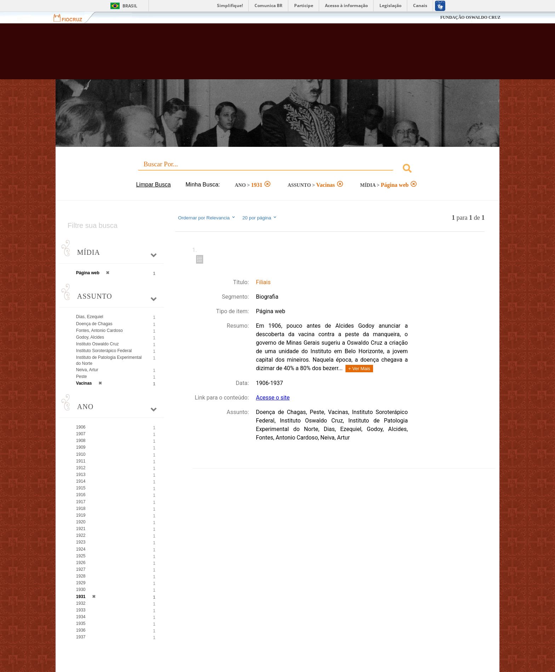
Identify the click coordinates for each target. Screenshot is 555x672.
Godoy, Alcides (90, 337)
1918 (81, 508)
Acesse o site (273, 397)
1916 (81, 494)
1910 (81, 454)
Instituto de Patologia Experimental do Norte (109, 360)
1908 (81, 440)
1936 (81, 630)
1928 (81, 576)
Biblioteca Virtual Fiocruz (239, 54)
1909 (81, 447)
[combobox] (277, 169)
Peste (81, 376)
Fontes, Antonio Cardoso (99, 330)
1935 (81, 623)
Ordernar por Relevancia (207, 217)
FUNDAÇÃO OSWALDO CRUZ (470, 17)
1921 (81, 528)
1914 (81, 481)
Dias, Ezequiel (89, 316)
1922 (81, 535)
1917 (81, 501)
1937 (81, 636)
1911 (81, 461)
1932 (81, 603)
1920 (81, 521)
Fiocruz (72, 17)
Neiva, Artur (87, 369)
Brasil (129, 6)
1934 (81, 616)
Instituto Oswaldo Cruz (97, 343)
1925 (81, 555)
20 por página (260, 217)
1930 (81, 589)
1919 (81, 515)
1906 (81, 427)
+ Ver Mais (359, 368)
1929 (81, 582)
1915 (81, 488)
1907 (81, 433)
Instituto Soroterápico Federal (104, 350)
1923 (81, 542)
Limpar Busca (153, 185)
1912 (81, 467)
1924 (81, 549)
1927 (81, 569)
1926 (81, 562)
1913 (81, 474)
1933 (81, 610)
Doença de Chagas (94, 323)
